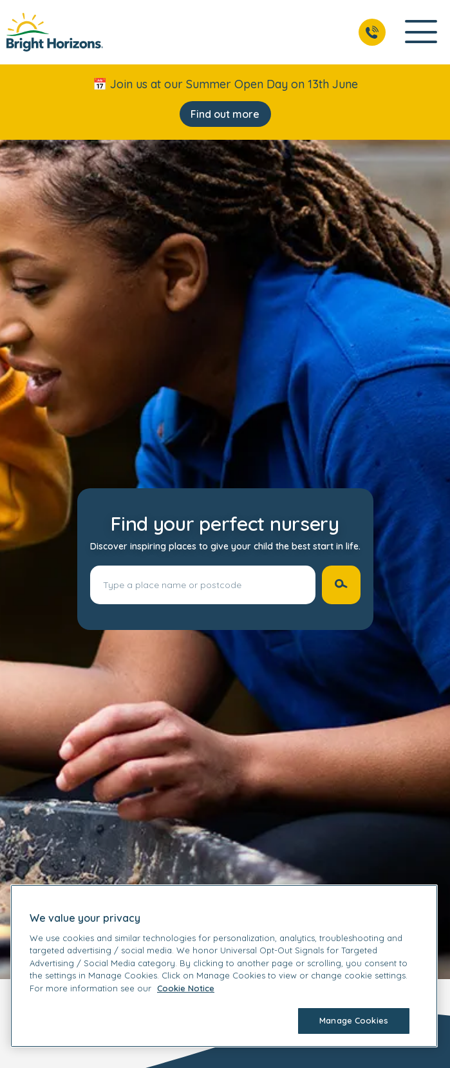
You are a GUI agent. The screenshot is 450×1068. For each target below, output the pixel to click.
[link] (54, 32)
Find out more (225, 114)
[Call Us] (372, 32)
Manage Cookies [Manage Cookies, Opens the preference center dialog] (353, 1020)
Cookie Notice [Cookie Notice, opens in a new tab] (185, 988)
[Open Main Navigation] (421, 32)
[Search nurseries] (341, 585)
